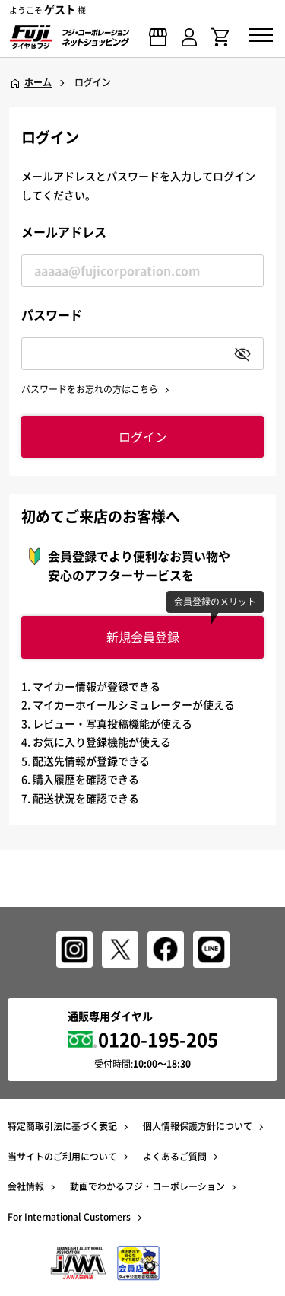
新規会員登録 (142, 636)
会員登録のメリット (215, 601)
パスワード (51, 314)
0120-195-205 (158, 1039)
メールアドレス (63, 231)
